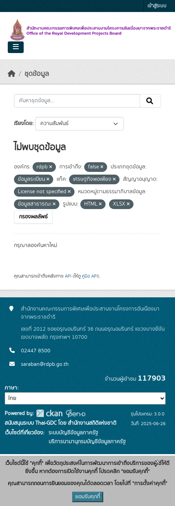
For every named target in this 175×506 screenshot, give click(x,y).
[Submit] (150, 101)
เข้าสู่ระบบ (156, 6)
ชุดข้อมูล (36, 74)
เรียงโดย (23, 123)
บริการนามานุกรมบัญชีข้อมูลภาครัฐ (86, 442)
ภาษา (11, 388)
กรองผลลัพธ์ (33, 217)
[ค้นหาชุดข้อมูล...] (77, 101)
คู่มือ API (90, 276)
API (68, 276)
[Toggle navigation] (16, 47)
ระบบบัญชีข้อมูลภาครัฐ (72, 433)
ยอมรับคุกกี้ (87, 497)
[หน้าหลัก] (12, 74)
